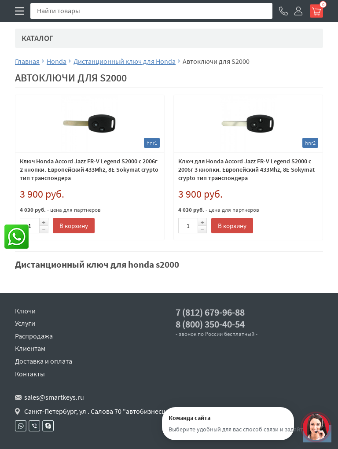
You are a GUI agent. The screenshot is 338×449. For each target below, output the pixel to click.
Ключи (25, 310)
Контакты (30, 373)
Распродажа (34, 335)
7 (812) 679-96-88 (210, 312)
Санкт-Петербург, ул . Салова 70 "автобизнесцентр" (103, 411)
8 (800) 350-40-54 (210, 324)
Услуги (25, 323)
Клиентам (30, 348)
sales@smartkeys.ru (54, 397)
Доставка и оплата (43, 361)
